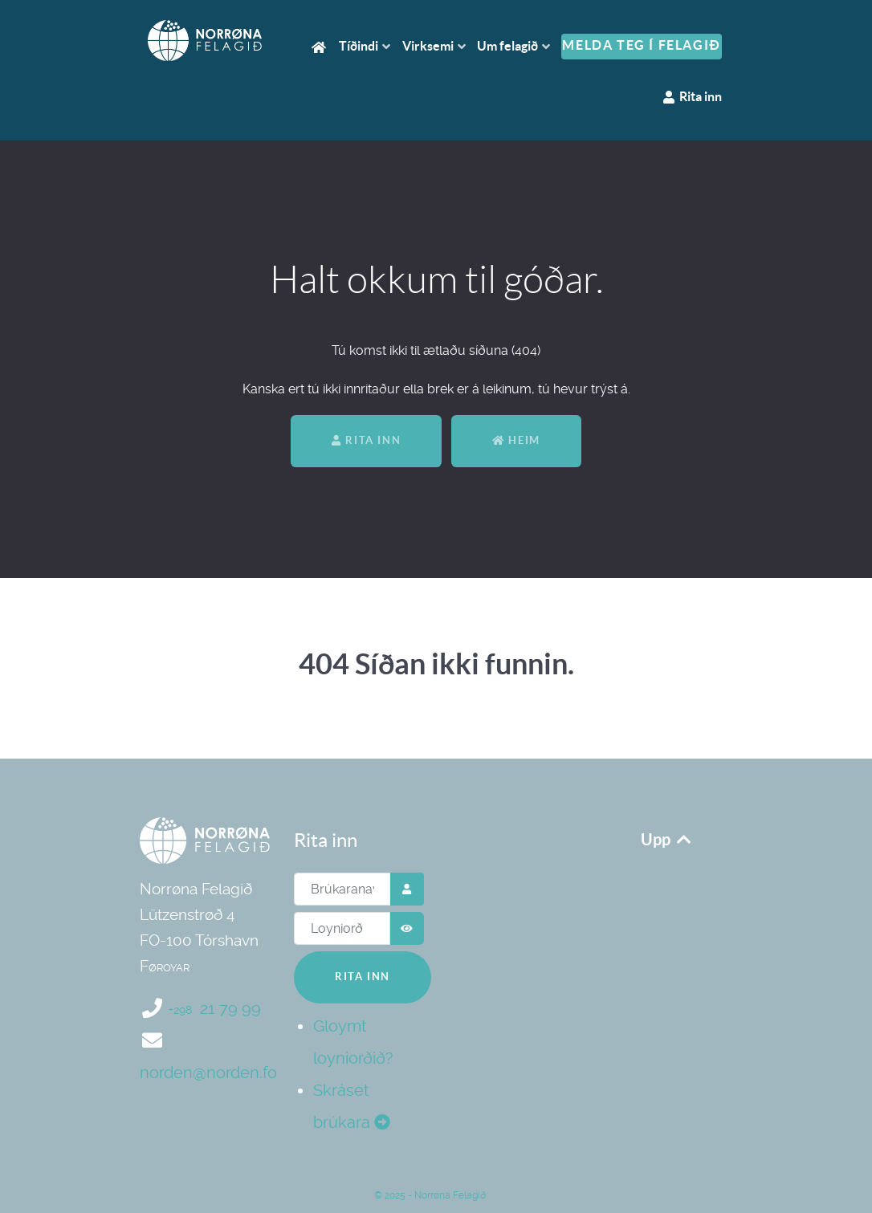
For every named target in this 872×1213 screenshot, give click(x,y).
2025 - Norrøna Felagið (440, 1195)
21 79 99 (215, 1008)
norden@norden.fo (208, 1072)
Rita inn (366, 440)
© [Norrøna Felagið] (378, 1195)
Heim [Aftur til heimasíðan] (516, 440)
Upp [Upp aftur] (667, 839)
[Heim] (321, 46)
